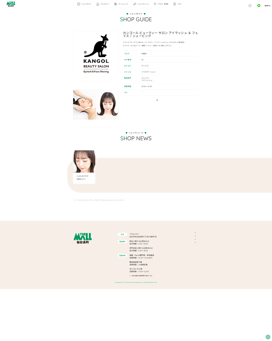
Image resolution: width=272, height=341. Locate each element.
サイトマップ (183, 305)
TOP (74, 241)
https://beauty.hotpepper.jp (153, 97)
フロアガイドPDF (161, 108)
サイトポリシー (184, 299)
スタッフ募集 (183, 293)
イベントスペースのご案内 (188, 288)
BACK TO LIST (136, 230)
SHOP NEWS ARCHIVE (136, 207)
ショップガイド (83, 241)
